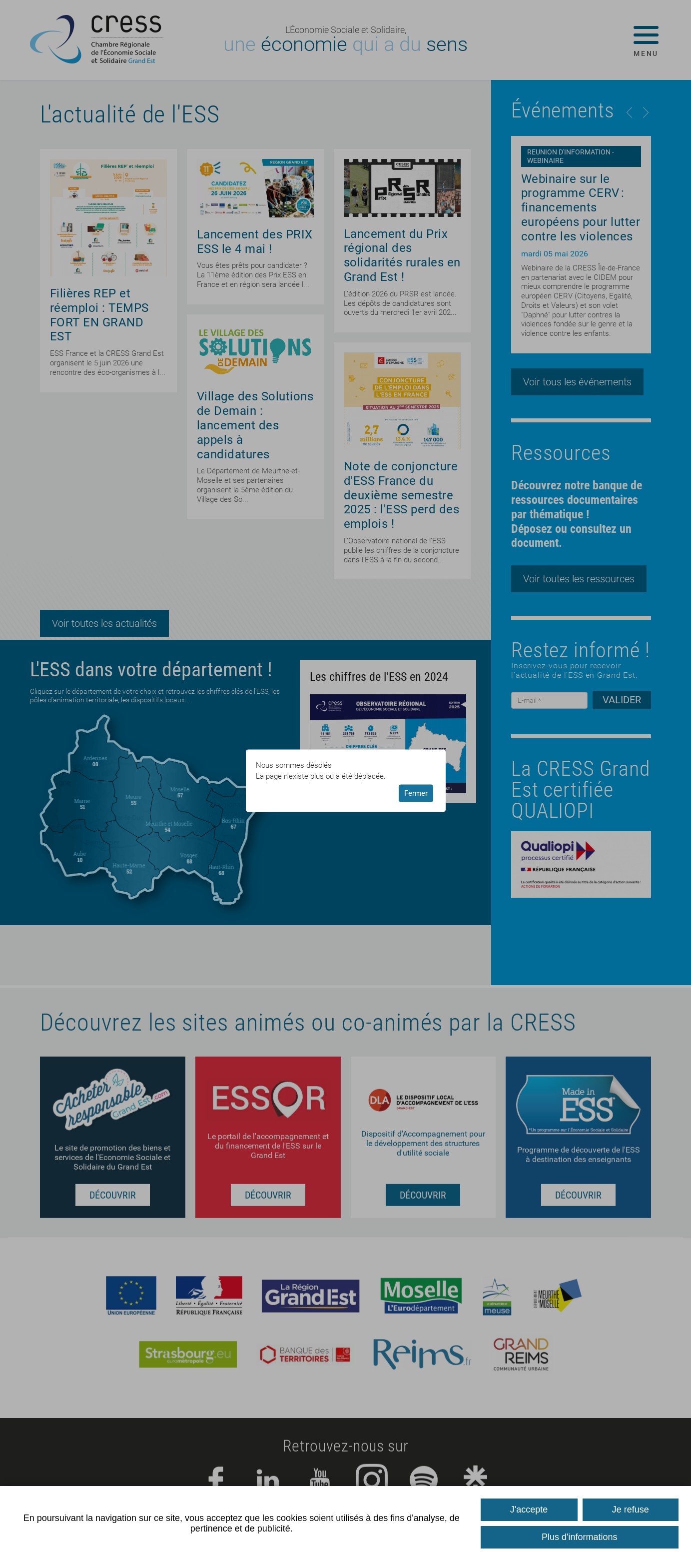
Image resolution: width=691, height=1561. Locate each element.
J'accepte (529, 1510)
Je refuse (630, 1510)
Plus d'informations (580, 1537)
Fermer (416, 793)
